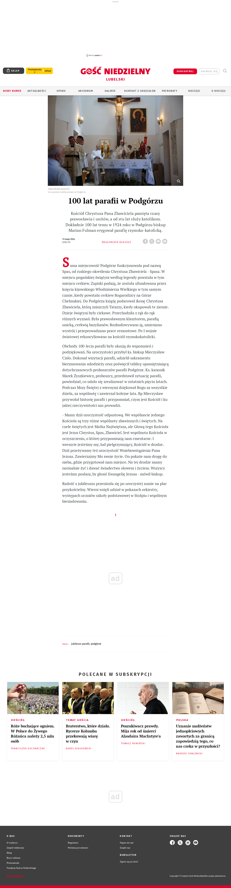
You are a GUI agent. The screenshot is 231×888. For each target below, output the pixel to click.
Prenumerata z (35, 70)
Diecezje (194, 90)
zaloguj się (209, 71)
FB (146, 240)
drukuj (159, 240)
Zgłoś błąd (15, 876)
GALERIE (110, 90)
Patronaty (169, 90)
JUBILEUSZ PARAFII (80, 643)
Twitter (152, 240)
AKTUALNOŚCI (36, 90)
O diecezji (219, 90)
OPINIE (61, 90)
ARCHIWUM (85, 90)
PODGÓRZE (96, 643)
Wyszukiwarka (224, 71)
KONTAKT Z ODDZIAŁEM (140, 90)
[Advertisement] (115, 28)
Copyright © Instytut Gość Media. (185, 876)
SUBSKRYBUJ (185, 71)
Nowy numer (12, 90)
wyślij (165, 240)
